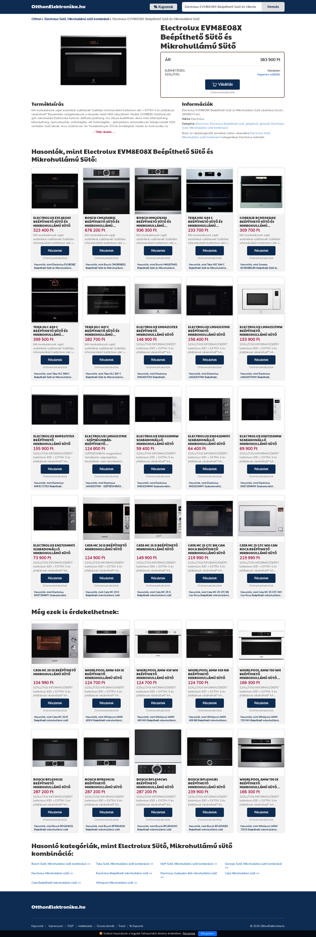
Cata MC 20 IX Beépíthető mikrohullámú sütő (54, 672)
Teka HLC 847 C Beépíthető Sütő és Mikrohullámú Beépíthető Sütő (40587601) (102, 335)
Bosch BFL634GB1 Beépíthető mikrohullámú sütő (206, 783)
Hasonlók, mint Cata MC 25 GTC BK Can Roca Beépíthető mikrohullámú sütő (209, 596)
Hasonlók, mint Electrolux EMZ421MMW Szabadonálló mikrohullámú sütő (153, 486)
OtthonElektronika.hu (58, 6)
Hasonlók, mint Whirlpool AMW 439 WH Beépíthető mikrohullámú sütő (156, 720)
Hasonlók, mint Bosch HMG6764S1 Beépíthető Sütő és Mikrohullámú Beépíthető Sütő (157, 268)
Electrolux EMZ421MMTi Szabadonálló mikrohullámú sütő (209, 440)
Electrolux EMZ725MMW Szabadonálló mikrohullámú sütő (261, 440)
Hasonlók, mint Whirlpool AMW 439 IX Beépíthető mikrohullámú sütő (104, 720)
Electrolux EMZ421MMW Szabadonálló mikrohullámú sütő (157, 440)
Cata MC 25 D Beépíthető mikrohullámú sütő (157, 547)
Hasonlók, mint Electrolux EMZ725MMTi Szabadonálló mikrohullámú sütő (50, 596)
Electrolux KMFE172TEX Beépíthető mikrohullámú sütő (53, 440)
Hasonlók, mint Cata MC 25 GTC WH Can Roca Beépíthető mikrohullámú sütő (261, 596)
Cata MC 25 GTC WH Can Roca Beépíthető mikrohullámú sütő (259, 549)
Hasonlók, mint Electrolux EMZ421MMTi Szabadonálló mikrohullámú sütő (205, 486)
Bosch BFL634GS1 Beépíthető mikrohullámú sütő (52, 783)
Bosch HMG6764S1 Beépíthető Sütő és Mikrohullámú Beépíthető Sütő (153, 223)
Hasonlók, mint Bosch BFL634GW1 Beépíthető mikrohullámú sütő (157, 828)
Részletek (55, 251)
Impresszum (56, 926)
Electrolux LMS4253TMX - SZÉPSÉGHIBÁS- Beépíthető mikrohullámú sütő (106, 442)
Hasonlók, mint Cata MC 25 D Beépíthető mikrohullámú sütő (154, 594)
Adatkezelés (85, 926)
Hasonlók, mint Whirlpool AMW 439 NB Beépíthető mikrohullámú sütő (207, 720)
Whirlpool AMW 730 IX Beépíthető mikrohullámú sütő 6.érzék (259, 785)
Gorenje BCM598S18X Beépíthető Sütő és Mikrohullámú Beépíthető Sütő (258, 223)
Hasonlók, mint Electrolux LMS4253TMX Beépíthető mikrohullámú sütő (203, 377)
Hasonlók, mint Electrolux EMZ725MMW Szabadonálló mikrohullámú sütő (256, 486)
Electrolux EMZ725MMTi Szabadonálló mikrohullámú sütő (54, 549)
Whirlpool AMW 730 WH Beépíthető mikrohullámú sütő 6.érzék (260, 676)
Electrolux (202, 124)
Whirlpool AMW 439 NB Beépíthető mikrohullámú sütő (208, 674)
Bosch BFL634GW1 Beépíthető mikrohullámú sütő (155, 783)
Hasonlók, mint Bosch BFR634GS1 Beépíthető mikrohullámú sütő (105, 828)
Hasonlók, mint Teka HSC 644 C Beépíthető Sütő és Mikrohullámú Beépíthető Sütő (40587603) (207, 268)
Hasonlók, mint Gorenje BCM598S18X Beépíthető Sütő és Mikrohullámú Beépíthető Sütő (258, 268)
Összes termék (105, 926)
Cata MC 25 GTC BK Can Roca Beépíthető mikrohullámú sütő (206, 549)
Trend (121, 926)
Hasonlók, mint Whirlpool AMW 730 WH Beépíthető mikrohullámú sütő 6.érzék (259, 720)
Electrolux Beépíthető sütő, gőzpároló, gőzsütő (240, 124)
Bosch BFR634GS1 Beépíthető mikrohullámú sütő (103, 783)
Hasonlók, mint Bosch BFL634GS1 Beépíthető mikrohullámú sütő (53, 828)
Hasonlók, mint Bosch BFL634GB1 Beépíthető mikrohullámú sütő (208, 828)
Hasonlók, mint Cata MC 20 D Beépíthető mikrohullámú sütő (103, 594)
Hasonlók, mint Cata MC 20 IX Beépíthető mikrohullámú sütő (51, 718)
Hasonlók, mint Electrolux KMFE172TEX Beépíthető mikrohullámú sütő (48, 486)
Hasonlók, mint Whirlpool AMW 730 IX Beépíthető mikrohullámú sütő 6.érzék (259, 830)
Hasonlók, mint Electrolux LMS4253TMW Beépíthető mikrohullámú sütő (255, 377)
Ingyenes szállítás (268, 74)
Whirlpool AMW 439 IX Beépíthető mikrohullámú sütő (104, 674)
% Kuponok (136, 926)
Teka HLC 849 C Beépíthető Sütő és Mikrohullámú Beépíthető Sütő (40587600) (50, 335)
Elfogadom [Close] (207, 933)
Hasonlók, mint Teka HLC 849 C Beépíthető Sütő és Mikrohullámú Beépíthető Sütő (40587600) (52, 377)
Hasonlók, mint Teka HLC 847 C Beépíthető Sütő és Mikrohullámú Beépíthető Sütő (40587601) (104, 377)
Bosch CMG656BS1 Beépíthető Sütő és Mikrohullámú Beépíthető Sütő (102, 223)
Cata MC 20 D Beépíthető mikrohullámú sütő (106, 547)
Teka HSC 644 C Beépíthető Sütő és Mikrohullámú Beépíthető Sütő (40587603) (205, 225)
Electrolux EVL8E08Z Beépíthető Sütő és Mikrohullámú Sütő (52, 221)
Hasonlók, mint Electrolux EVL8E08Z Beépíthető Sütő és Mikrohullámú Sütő (54, 268)
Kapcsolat (37, 926)
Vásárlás (222, 84)
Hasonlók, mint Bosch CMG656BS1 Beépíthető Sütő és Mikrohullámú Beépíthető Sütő (106, 268)
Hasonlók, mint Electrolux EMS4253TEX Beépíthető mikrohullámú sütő (152, 377)
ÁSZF (70, 926)
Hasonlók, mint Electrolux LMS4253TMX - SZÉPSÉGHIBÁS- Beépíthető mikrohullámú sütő (104, 486)
